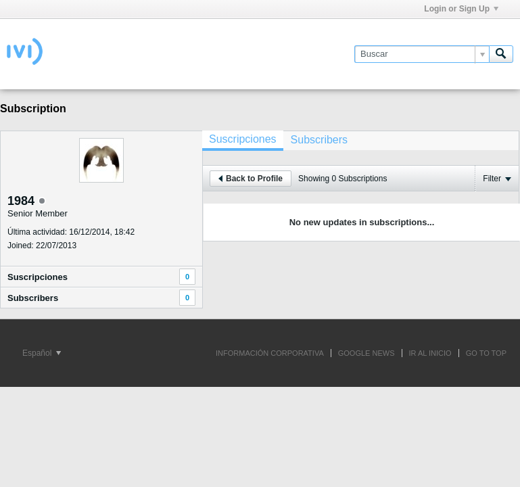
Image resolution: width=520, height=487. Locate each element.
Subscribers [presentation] (319, 139)
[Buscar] (421, 54)
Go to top (486, 353)
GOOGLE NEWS (366, 353)
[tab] (242, 141)
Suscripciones (37, 277)
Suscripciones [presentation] (243, 139)
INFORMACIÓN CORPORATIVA (270, 353)
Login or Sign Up (461, 9)
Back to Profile (250, 178)
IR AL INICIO (430, 353)
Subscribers (32, 298)
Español (41, 353)
